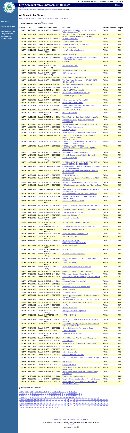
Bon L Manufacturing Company (73, 50)
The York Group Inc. (69, 158)
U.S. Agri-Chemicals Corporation (74, 311)
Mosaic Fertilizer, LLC (70, 236)
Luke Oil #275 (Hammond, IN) (73, 90)
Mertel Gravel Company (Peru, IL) (74, 77)
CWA (32, 18)
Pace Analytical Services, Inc (73, 212)
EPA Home (29, 9)
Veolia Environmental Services (73, 376)
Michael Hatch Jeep (69, 308)
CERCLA (26, 18)
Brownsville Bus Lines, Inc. (72, 42)
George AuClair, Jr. (69, 365)
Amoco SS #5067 (68, 284)
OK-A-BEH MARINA (69, 113)
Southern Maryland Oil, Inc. (72, 96)
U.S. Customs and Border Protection (75, 222)
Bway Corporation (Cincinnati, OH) (75, 234)
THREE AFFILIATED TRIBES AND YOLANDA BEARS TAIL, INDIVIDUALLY (79, 142)
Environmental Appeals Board (6, 37)
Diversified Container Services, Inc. (75, 229)
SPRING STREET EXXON (72, 334)
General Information (8, 27)
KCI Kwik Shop (68, 341)
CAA (20, 18)
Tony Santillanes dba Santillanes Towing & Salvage (81, 379)
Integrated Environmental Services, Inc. (76, 267)
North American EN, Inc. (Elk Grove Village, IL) (79, 194)
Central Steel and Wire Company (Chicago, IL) (79, 338)
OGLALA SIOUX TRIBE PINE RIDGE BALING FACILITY (74, 242)
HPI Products (67, 362)
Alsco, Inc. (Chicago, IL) (71, 215)
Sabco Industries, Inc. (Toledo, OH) (75, 100)
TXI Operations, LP (69, 292)
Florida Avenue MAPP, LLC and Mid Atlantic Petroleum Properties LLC (78, 106)
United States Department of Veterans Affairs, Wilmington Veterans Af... (79, 31)
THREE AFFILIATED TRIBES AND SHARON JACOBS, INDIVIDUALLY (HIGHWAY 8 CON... (78, 137)
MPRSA (50, 18)
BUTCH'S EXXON (69, 315)
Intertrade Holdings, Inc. (71, 218)
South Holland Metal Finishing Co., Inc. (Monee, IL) (81, 209)
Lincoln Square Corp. (70, 66)
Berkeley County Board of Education (75, 44)
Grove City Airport (69, 130)
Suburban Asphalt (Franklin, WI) (74, 281)
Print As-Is (71, 424)
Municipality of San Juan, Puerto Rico (76, 287)
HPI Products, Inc (68, 349)
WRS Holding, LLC (69, 47)
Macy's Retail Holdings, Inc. (72, 127)
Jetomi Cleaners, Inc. (70, 352)
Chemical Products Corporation (73, 254)
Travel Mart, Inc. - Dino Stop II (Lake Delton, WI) (80, 117)
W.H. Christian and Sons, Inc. (73, 355)
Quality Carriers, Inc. (69, 54)
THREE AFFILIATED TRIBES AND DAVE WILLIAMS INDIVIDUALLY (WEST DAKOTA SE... (79, 148)
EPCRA (38, 18)
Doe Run (65, 305)
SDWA (62, 18)
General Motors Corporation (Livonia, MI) (77, 302)
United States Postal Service (72, 103)
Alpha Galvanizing (69, 331)
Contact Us (22, 7)
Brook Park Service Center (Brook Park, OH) (78, 227)
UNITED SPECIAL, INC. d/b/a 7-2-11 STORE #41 (80, 299)
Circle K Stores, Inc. (69, 245)
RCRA (56, 18)
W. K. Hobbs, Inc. (68, 249)
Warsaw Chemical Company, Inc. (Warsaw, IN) (79, 182)
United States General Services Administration (79, 133)
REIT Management (69, 73)
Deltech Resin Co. (69, 289)
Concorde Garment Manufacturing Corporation (79, 155)
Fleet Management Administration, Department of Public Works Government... (80, 58)
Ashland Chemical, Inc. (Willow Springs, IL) (78, 271)
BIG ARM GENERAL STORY (73, 201)
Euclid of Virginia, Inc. (70, 175)
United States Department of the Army (76, 93)
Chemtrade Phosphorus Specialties (75, 152)
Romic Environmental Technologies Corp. (77, 328)
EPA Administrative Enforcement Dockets (45, 9)
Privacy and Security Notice (71, 419)
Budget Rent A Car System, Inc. (74, 110)
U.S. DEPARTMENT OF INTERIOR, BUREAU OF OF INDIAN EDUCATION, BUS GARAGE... (80, 35)
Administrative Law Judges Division (8, 32)
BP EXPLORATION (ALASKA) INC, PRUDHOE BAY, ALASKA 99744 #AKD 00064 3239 (81, 163)
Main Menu (5, 22)
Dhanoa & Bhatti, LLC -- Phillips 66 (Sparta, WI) (79, 124)
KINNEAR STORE (69, 262)
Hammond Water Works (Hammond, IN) (77, 84)
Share (118, 4)
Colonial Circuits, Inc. (70, 39)
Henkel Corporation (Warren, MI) (74, 70)
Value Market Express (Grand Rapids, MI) (77, 274)
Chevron (65, 61)
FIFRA (44, 18)
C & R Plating (67, 346)
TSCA (67, 18)
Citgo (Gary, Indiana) (70, 87)
